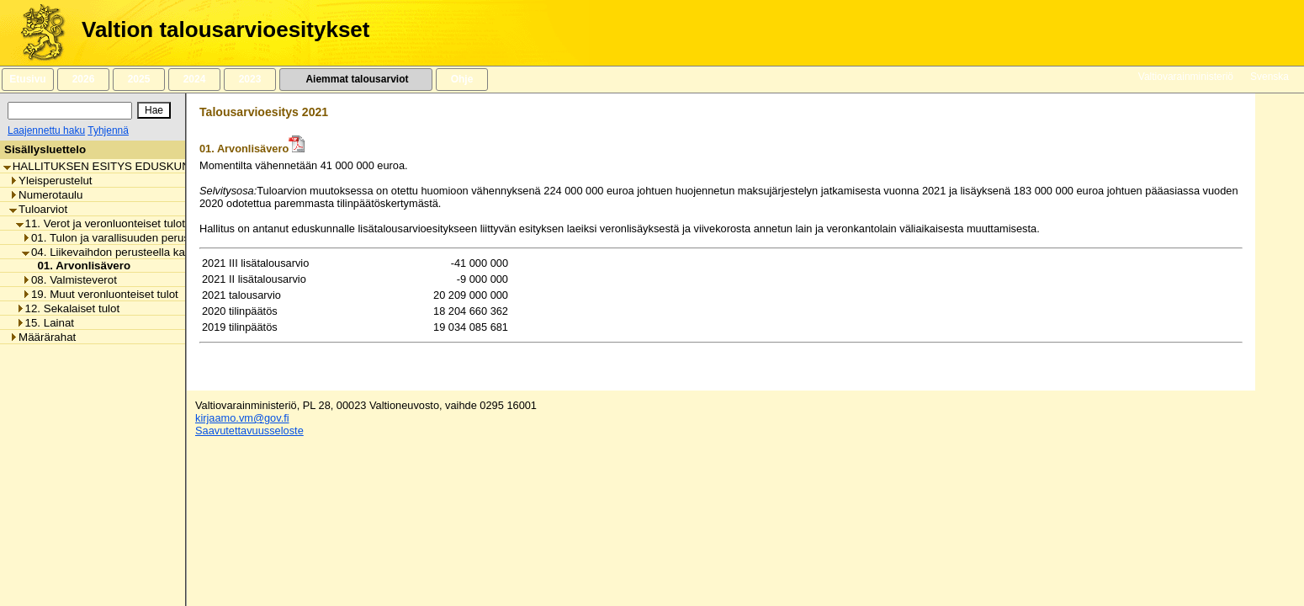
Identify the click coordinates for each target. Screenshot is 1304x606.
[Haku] (70, 111)
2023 (250, 79)
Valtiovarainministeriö (1185, 76)
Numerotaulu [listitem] (45, 195)
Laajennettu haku (46, 130)
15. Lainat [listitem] (45, 322)
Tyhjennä (108, 130)
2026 (83, 79)
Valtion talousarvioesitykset (225, 29)
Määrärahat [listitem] (42, 337)
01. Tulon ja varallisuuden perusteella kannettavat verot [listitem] (163, 237)
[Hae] (154, 110)
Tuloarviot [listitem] (38, 209)
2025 (139, 79)
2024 (194, 79)
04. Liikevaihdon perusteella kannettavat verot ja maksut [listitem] (166, 252)
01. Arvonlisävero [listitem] (79, 265)
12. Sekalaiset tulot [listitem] (68, 308)
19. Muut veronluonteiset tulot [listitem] (100, 294)
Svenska (1269, 76)
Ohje (462, 79)
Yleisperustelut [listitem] (50, 180)
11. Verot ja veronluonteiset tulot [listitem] (100, 223)
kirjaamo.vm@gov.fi (242, 418)
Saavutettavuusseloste (249, 430)
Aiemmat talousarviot (355, 79)
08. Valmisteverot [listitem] (69, 280)
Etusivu (27, 79)
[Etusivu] (36, 33)
